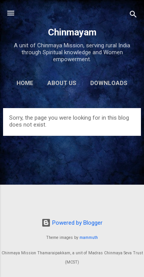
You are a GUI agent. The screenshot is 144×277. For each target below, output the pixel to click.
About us (61, 83)
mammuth (88, 237)
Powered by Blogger (72, 222)
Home (25, 83)
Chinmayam (72, 32)
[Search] (133, 15)
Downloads (108, 83)
